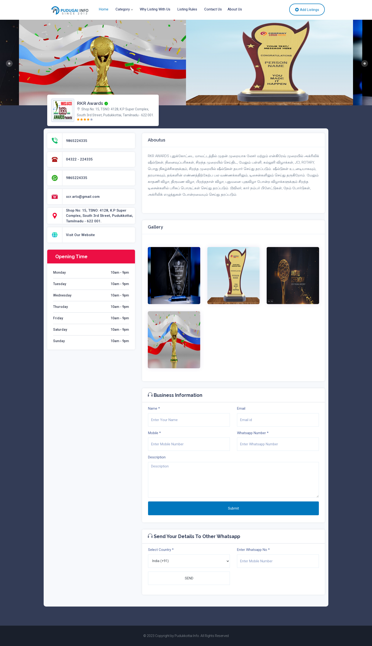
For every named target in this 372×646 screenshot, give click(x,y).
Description (157, 457)
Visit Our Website (80, 235)
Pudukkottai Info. (187, 636)
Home (103, 9)
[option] (269, 62)
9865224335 (76, 141)
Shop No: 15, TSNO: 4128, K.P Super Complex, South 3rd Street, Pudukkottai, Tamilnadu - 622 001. (99, 215)
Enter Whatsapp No (253, 550)
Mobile (154, 433)
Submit (233, 508)
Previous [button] (8, 62)
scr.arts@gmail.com (83, 196)
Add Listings (307, 10)
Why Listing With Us (155, 9)
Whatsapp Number (253, 433)
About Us (235, 9)
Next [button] (363, 62)
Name (154, 408)
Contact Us (213, 9)
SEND (189, 578)
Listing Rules (187, 9)
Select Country (161, 550)
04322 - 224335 (79, 159)
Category (124, 9)
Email (241, 408)
